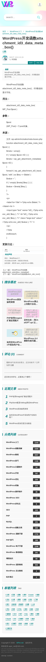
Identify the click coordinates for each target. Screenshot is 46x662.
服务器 (14, 604)
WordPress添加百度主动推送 (20, 423)
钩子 (21, 614)
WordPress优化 (23, 479)
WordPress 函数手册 (23, 534)
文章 (8, 594)
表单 (27, 618)
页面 (13, 594)
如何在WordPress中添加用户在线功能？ (14, 343)
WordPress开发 (23, 473)
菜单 (26, 609)
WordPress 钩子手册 (23, 546)
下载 (36, 599)
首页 (4, 31)
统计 (8, 623)
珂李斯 (14, 59)
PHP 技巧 (23, 540)
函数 (5, 51)
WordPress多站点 (23, 504)
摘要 (38, 614)
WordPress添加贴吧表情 (14, 300)
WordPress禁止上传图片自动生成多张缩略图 (31, 302)
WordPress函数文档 (23, 528)
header (31, 594)
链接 (38, 594)
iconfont (9, 656)
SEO (23, 510)
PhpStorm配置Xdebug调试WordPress (23, 403)
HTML (20, 609)
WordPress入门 (16, 31)
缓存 (32, 614)
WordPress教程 (23, 455)
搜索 (19, 599)
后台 (8, 599)
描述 (31, 609)
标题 (27, 604)
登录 (8, 362)
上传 (33, 604)
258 (39, 63)
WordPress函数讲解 (23, 448)
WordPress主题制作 (23, 467)
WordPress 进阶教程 (23, 565)
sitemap (3, 656)
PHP (23, 516)
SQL (26, 614)
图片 (8, 604)
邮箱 (26, 623)
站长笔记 (23, 577)
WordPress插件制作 (23, 492)
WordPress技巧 (23, 461)
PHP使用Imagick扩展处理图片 (14, 319)
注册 (12, 365)
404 (15, 618)
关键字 (14, 623)
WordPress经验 (23, 485)
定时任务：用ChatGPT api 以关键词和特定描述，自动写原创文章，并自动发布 (31, 321)
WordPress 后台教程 (23, 571)
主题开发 (9, 628)
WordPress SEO (23, 498)
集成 (33, 618)
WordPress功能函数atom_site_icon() (26, 274)
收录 (32, 623)
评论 (8, 609)
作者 (37, 609)
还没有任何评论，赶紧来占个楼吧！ (18, 377)
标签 (25, 599)
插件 (25, 594)
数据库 (21, 604)
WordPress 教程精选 (23, 552)
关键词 (21, 618)
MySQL (23, 522)
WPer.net (20, 643)
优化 (30, 599)
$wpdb (9, 618)
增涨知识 (23, 558)
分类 (13, 599)
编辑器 (9, 614)
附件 (20, 623)
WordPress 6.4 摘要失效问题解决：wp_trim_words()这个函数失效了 (31, 339)
